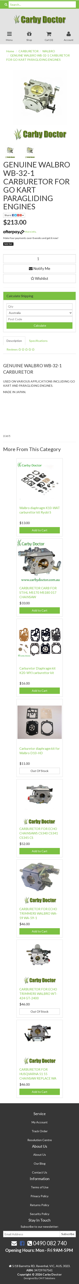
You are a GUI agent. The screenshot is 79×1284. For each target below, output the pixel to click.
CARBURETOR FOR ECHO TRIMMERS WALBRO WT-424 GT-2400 (38, 993)
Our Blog (40, 1163)
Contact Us (39, 1172)
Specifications (38, 340)
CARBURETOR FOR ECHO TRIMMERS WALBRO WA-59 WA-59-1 (38, 913)
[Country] (39, 313)
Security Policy (39, 1214)
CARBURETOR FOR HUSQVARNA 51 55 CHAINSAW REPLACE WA (37, 1073)
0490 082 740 (47, 1243)
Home (10, 51)
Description (14, 340)
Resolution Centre (39, 1140)
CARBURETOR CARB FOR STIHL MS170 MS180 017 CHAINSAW (38, 592)
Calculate (39, 325)
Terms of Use (39, 1187)
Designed (29, 1278)
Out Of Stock (39, 771)
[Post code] (39, 319)
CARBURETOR (29, 51)
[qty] (39, 306)
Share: (14, 215)
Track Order (40, 1131)
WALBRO (48, 51)
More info (19, 231)
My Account (40, 1122)
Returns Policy (39, 1205)
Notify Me (39, 268)
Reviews (21, 349)
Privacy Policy (39, 1196)
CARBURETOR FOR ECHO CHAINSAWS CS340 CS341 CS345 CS (38, 833)
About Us (39, 1154)
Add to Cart (39, 530)
